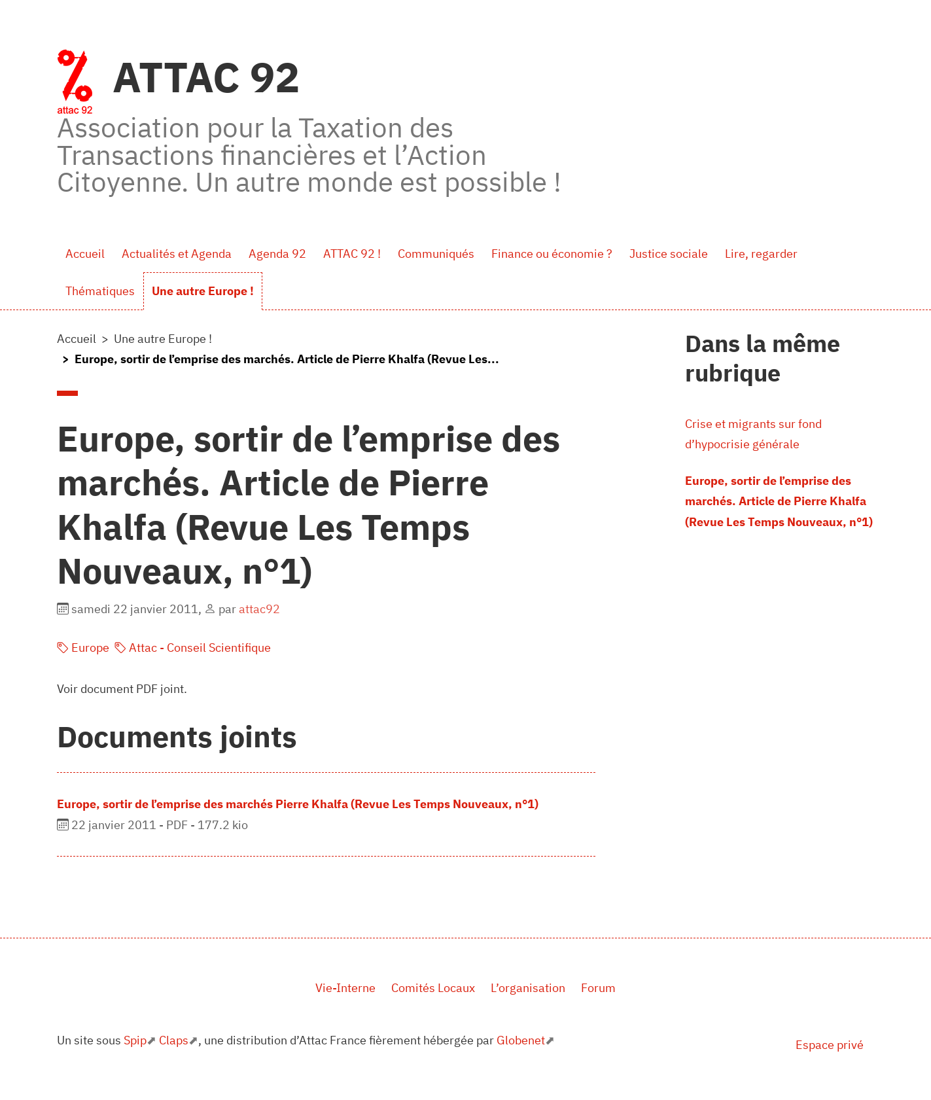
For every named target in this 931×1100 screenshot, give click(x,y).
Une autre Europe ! (203, 290)
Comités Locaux (433, 987)
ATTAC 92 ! (352, 253)
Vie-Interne (345, 987)
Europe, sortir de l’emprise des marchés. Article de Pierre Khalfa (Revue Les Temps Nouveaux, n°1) (779, 501)
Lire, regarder (761, 253)
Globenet (521, 1040)
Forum (598, 987)
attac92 (259, 608)
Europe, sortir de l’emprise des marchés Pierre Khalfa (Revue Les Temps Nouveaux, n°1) (297, 803)
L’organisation (528, 987)
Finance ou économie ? (551, 253)
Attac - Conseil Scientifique (192, 647)
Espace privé (830, 1044)
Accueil (85, 253)
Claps (173, 1040)
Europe (83, 647)
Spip (135, 1040)
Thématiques (100, 290)
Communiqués (436, 253)
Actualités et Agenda (177, 253)
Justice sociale (668, 253)
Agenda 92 (277, 253)
